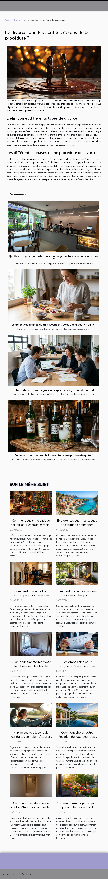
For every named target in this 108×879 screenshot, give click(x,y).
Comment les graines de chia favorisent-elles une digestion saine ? (54, 325)
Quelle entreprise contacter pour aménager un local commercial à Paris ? (54, 257)
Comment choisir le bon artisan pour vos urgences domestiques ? (31, 595)
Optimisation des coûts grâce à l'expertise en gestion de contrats (54, 390)
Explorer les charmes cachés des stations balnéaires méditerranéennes (77, 524)
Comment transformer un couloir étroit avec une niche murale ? (31, 807)
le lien (49, 141)
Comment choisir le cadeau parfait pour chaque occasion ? (31, 524)
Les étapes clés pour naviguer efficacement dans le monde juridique (77, 666)
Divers (17, 19)
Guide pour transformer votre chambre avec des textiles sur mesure (31, 666)
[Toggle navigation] (7, 6)
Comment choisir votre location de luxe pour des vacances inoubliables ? (77, 736)
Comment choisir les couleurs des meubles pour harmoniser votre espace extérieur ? (77, 597)
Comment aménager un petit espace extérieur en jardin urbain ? (77, 807)
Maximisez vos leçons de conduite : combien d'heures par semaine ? (31, 736)
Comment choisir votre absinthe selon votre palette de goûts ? (54, 455)
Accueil (8, 19)
